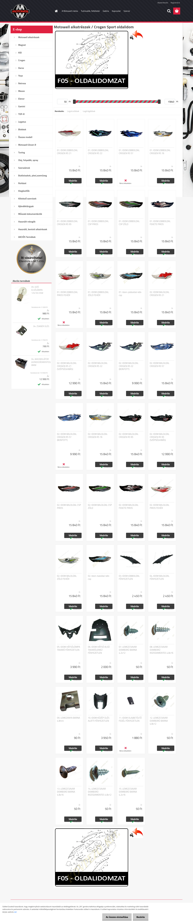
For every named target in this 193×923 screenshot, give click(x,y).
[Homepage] (56, 11)
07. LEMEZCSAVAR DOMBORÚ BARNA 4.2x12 (128, 649)
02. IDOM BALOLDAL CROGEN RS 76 (98, 436)
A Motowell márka (70, 11)
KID (20, 52)
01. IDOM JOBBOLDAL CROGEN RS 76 (160, 152)
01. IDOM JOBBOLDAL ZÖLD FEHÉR (98, 294)
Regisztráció (175, 2)
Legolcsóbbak (73, 111)
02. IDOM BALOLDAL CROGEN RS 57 (159, 365)
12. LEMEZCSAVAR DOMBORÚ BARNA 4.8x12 (159, 720)
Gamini (21, 106)
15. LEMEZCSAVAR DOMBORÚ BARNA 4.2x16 (128, 791)
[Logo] (31, 11)
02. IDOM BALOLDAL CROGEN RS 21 (159, 294)
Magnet (22, 45)
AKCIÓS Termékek (27, 237)
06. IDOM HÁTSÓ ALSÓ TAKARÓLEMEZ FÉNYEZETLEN (99, 649)
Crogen (21, 60)
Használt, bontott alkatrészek (32, 229)
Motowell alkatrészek (28, 37)
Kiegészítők (24, 191)
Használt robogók (26, 221)
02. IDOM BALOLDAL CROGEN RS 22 (98, 365)
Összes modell (25, 137)
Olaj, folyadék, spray (28, 160)
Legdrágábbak (89, 111)
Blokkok (22, 129)
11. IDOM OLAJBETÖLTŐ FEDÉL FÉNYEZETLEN (130, 719)
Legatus (22, 122)
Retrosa (22, 83)
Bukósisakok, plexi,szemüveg (32, 175)
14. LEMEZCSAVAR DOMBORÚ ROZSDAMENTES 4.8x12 (99, 791)
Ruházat (22, 183)
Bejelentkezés (163, 2)
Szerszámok (24, 168)
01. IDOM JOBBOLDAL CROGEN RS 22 (98, 152)
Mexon (21, 91)
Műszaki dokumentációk (30, 214)
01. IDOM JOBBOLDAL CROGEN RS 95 (67, 223)
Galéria (106, 11)
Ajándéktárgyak (26, 206)
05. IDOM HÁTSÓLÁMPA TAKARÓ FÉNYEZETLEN (68, 648)
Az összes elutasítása (116, 917)
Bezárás (140, 917)
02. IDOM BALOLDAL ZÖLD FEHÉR (67, 577)
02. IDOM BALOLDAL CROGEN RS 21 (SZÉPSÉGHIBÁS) (67, 366)
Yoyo (20, 75)
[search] (168, 11)
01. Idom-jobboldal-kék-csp (130, 294)
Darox (21, 68)
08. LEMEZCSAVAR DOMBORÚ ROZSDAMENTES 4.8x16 (161, 649)
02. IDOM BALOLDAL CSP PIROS (69, 507)
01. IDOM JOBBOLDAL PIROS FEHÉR (67, 294)
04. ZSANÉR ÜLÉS (41, 326)
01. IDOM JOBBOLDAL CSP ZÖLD (129, 223)
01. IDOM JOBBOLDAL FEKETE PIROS (160, 223)
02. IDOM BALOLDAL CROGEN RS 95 (128, 436)
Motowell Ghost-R (27, 145)
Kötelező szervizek (27, 198)
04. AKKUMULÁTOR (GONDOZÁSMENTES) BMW (41, 362)
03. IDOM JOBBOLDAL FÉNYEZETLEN (129, 577)
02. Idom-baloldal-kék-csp (99, 577)
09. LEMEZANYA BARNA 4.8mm (68, 719)
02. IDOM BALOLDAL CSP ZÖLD (100, 507)
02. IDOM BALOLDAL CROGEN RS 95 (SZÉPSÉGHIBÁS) (159, 437)
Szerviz (127, 11)
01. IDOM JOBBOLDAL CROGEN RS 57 (129, 152)
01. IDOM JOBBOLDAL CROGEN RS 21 (67, 152)
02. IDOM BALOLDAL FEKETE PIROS (128, 507)
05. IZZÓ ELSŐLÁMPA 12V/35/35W (37, 289)
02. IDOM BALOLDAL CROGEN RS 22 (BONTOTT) (128, 366)
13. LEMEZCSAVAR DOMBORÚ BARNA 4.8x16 (66, 791)
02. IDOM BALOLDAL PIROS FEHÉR (159, 507)
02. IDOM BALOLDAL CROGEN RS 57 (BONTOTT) (67, 437)
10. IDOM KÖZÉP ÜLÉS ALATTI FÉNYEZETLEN (98, 719)
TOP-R (21, 114)
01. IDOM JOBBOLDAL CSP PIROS (98, 223)
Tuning (21, 152)
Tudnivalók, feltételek (90, 11)
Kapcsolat (116, 11)
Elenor (21, 98)
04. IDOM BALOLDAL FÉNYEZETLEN (159, 577)
